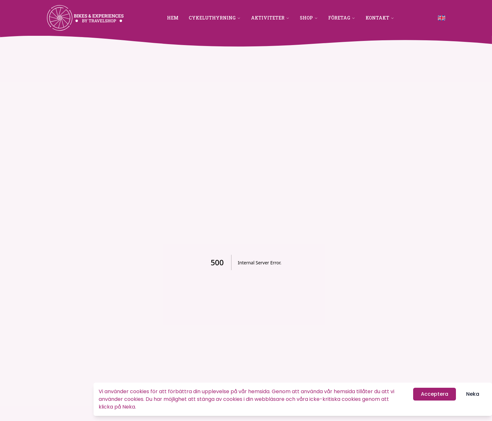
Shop (309, 18)
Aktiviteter (270, 18)
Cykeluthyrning (215, 18)
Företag (341, 18)
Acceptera (434, 394)
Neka (472, 394)
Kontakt (380, 18)
